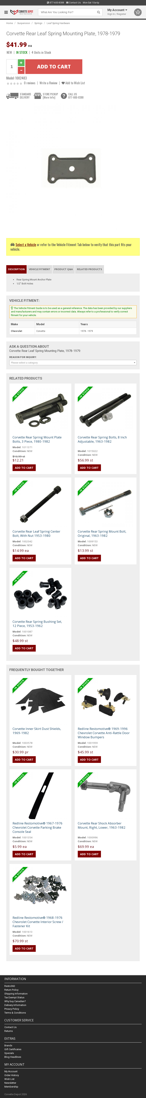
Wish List (9, 1079)
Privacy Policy (11, 1008)
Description (16, 269)
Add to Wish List (73, 82)
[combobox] (73, 362)
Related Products (89, 269)
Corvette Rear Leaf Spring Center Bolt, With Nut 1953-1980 (36, 533)
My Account (10, 1071)
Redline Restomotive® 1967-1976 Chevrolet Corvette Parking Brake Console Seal (38, 827)
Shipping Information (16, 993)
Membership (11, 1086)
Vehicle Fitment (39, 269)
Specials (9, 1053)
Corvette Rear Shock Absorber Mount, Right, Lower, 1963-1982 (101, 825)
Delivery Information (15, 1005)
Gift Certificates (12, 1049)
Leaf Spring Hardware (58, 23)
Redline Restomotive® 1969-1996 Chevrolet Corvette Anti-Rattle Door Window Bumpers (104, 732)
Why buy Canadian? (15, 1001)
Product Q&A (63, 269)
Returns (8, 1031)
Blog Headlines (12, 1056)
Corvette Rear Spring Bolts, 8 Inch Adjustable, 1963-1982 (102, 439)
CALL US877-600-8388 (75, 96)
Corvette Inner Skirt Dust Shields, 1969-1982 (37, 730)
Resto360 (9, 986)
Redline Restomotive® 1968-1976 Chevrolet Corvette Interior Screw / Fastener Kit (38, 921)
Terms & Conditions (15, 1012)
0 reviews (29, 82)
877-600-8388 (55, 2)
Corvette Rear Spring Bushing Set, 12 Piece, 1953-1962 (37, 623)
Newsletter (10, 1082)
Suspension (23, 23)
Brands (8, 1045)
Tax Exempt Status (14, 997)
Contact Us (73, 2)
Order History (11, 1075)
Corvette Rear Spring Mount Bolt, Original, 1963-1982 (102, 533)
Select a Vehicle (26, 244)
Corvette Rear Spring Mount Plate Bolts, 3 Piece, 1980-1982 (37, 439)
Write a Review (48, 82)
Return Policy (11, 989)
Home (9, 23)
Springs (38, 23)
